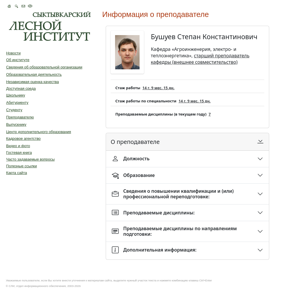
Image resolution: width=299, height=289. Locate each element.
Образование (133, 175)
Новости (13, 53)
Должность (131, 158)
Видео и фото (18, 146)
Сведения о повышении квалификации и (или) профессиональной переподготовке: (173, 194)
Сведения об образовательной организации (44, 67)
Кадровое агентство (23, 138)
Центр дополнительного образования (38, 132)
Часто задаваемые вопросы (30, 159)
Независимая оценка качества (32, 82)
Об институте (17, 60)
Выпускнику (16, 124)
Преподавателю (20, 117)
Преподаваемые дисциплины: (153, 212)
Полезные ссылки (21, 166)
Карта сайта (16, 173)
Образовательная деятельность (34, 74)
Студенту (14, 110)
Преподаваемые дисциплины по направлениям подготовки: (174, 231)
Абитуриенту (17, 102)
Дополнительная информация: (154, 250)
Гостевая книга (19, 152)
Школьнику (15, 95)
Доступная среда (21, 88)
